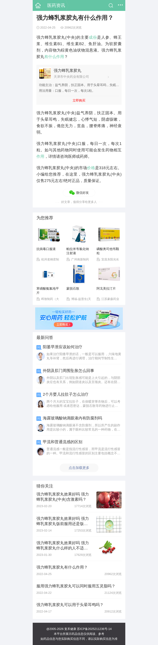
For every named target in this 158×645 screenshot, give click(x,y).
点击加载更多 (79, 468)
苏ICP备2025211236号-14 (94, 629)
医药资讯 (56, 5)
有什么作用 (54, 56)
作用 (40, 156)
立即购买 (79, 100)
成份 (93, 37)
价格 (91, 168)
